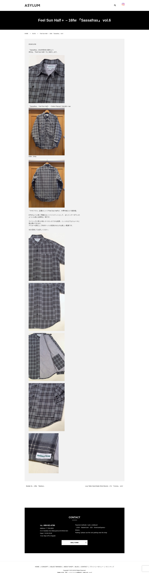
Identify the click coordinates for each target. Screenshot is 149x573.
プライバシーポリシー (96, 565)
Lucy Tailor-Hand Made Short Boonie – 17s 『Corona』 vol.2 (104, 484)
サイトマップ (110, 565)
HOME (54, 4)
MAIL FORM (74, 540)
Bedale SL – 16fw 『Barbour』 (35, 484)
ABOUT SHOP (89, 4)
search (112, 4)
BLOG (82, 4)
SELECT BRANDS (72, 4)
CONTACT (99, 4)
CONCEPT (61, 4)
